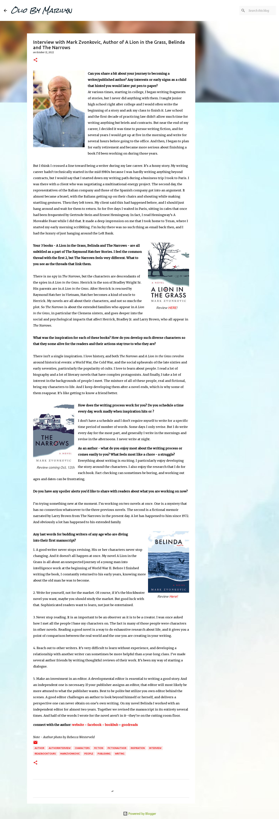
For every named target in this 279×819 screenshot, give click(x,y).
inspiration (138, 748)
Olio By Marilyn (41, 10)
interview (155, 748)
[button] (35, 60)
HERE (172, 307)
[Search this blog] (255, 10)
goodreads (129, 725)
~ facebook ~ (94, 725)
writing (119, 753)
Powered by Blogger (139, 813)
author (39, 748)
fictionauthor (117, 748)
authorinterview (59, 748)
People (88, 753)
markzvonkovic (70, 753)
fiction (98, 748)
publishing (104, 753)
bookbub (112, 725)
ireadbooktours (45, 753)
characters (82, 748)
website (78, 725)
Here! (173, 596)
